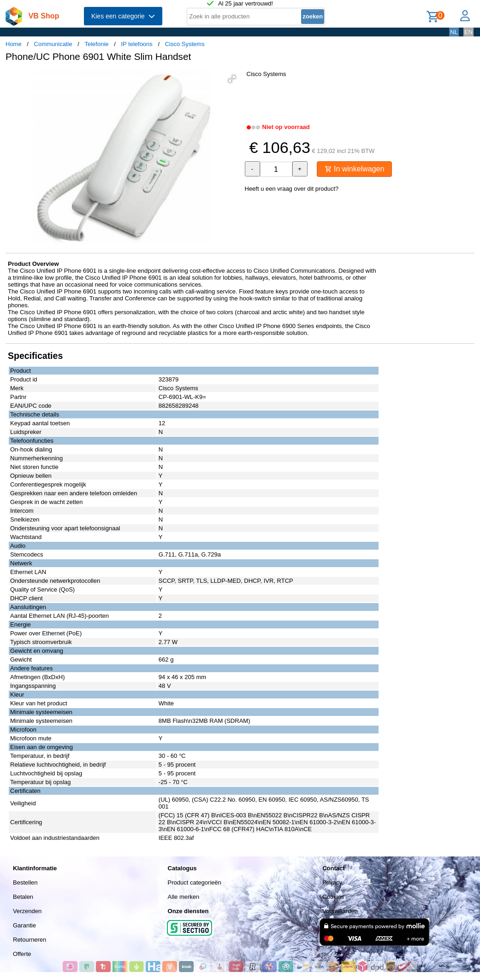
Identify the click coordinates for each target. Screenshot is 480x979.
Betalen (23, 896)
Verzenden (27, 911)
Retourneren (29, 939)
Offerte (22, 953)
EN (468, 32)
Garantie (24, 925)
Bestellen (25, 882)
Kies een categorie (123, 16)
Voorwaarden (340, 911)
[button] (232, 78)
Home (14, 44)
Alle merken (184, 896)
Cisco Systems (185, 44)
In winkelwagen (355, 169)
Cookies (333, 896)
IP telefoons (136, 44)
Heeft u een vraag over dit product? (292, 188)
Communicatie (53, 44)
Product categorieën (194, 882)
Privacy (332, 882)
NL (454, 32)
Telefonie (97, 44)
